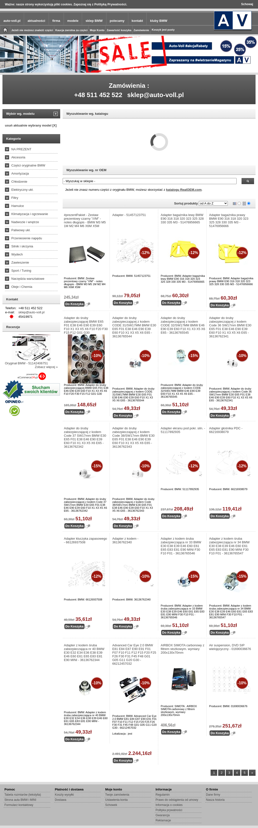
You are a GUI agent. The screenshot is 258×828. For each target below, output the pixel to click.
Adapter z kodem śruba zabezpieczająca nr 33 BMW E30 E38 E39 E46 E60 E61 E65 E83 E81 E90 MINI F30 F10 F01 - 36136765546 (181, 546)
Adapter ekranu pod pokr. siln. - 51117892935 (183, 430)
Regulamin (163, 794)
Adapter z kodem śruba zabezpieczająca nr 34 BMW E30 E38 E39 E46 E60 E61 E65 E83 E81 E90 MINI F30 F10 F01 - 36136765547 (229, 546)
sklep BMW (94, 21)
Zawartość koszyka (119, 30)
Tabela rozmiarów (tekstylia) (22, 794)
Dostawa (60, 800)
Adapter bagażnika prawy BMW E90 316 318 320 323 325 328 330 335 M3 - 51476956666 (228, 220)
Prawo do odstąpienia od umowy (177, 800)
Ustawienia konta (116, 800)
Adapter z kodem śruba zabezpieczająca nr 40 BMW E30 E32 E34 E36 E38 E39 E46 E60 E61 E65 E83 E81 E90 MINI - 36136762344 (84, 652)
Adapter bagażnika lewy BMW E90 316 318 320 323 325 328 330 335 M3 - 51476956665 (182, 218)
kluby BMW (158, 21)
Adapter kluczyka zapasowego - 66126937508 (85, 540)
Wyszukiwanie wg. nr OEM (86, 170)
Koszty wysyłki (64, 794)
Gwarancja (163, 815)
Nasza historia (215, 800)
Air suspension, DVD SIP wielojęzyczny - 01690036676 (230, 647)
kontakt (137, 21)
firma (56, 21)
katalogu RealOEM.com (183, 189)
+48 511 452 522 (98, 95)
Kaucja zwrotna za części (71, 30)
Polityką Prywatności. (110, 4)
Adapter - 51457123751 (129, 215)
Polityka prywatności (169, 810)
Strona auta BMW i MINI (20, 800)
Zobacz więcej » (46, 367)
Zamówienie (141, 30)
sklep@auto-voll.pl (155, 95)
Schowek (111, 805)
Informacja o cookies (169, 805)
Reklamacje (163, 820)
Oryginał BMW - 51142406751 (26, 363)
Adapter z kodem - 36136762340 (125, 540)
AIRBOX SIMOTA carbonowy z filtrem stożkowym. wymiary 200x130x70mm (182, 648)
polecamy (117, 21)
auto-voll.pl (11, 21)
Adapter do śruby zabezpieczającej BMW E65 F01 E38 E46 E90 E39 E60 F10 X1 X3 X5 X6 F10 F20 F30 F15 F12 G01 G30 (86, 325)
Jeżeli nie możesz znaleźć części (32, 30)
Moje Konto (97, 30)
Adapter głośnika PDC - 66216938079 (226, 430)
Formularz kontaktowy (18, 805)
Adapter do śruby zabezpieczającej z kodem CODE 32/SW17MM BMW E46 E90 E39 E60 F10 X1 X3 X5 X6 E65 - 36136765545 (183, 325)
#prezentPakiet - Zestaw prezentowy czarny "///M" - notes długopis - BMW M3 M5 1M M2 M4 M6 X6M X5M (85, 220)
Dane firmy (213, 794)
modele (73, 21)
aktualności (36, 21)
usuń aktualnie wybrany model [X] (31, 125)
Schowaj (247, 4)
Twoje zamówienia (117, 794)
